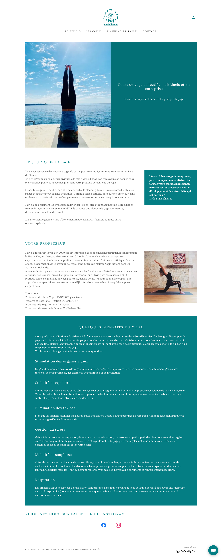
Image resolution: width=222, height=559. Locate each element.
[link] (110, 16)
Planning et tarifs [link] (122, 31)
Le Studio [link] (73, 31)
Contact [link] (150, 31)
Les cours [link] (94, 31)
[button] (194, 17)
